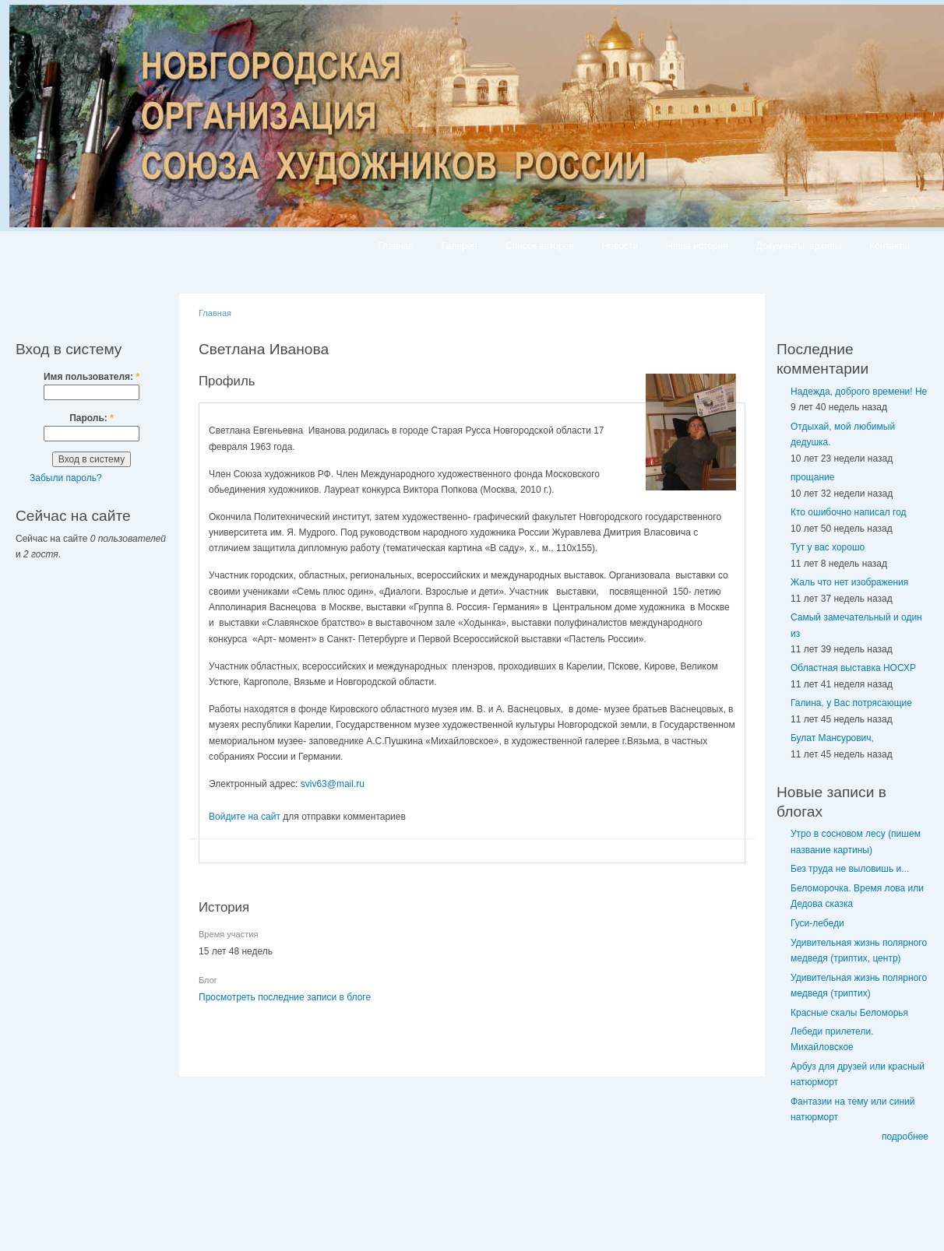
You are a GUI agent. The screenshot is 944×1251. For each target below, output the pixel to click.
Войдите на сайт (244, 816)
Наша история (697, 246)
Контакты (889, 246)
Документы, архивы (798, 246)
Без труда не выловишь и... (850, 868)
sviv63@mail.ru (333, 783)
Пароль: (91, 418)
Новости (620, 246)
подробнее (905, 1136)
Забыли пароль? (66, 478)
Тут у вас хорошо (828, 547)
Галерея (459, 246)
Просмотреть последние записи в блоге (285, 997)
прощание (812, 477)
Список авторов (539, 246)
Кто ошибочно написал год (849, 512)
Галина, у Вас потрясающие (851, 703)
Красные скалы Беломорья (849, 1012)
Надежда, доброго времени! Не (859, 391)
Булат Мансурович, (832, 738)
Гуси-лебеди (817, 923)
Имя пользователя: (91, 376)
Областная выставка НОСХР (853, 667)
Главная (396, 246)
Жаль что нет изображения (849, 582)
